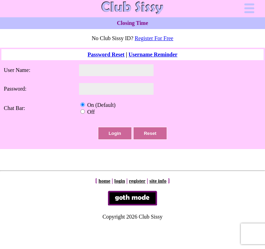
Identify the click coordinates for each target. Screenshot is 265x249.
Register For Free (154, 38)
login (119, 181)
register (137, 181)
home (104, 181)
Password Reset (106, 54)
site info (157, 181)
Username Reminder (152, 54)
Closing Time (132, 23)
